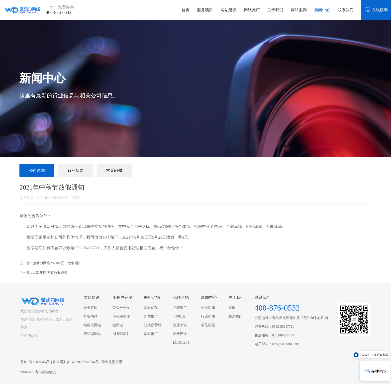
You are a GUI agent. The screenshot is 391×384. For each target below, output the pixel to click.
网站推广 (151, 334)
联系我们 (346, 10)
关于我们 (275, 10)
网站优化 (151, 308)
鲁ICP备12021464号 (35, 362)
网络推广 (252, 10)
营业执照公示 (111, 362)
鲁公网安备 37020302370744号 (76, 362)
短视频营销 (152, 325)
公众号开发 (121, 308)
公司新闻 (37, 170)
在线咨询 (376, 10)
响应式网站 (92, 325)
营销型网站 (92, 334)
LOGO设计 (181, 342)
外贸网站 (91, 316)
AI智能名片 (121, 334)
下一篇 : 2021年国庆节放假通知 (43, 272)
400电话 (179, 316)
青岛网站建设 (45, 372)
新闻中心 (322, 10)
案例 (231, 308)
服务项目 (205, 10)
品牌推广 (180, 308)
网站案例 (299, 10)
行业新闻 (76, 170)
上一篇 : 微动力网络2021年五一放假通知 (50, 263)
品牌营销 (181, 297)
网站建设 (228, 10)
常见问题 (114, 170)
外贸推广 (151, 316)
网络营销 (152, 297)
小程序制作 (121, 316)
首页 (186, 10)
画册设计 (180, 334)
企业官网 (91, 308)
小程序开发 (122, 297)
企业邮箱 (180, 325)
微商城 (117, 325)
